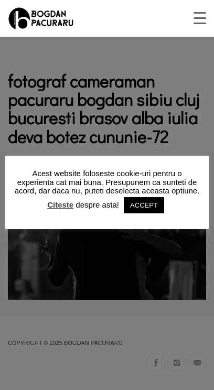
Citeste (60, 204)
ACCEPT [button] (144, 205)
